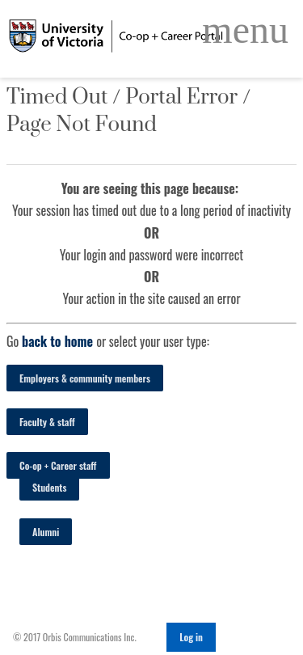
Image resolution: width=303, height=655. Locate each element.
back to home (57, 341)
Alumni (45, 532)
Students (49, 487)
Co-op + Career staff (58, 465)
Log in (191, 637)
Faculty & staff (47, 422)
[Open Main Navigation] (245, 30)
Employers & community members (84, 378)
